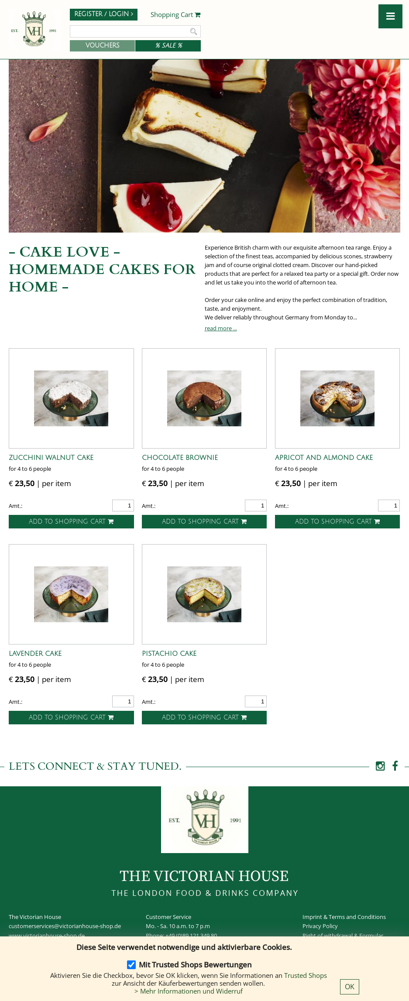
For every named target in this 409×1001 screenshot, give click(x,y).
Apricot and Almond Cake (324, 457)
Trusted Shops (305, 975)
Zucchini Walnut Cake (51, 457)
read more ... (221, 328)
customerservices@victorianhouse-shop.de (65, 926)
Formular (371, 935)
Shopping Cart (176, 15)
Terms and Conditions (357, 917)
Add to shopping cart (71, 521)
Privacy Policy (320, 926)
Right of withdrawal (327, 935)
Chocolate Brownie (180, 457)
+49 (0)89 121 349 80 (191, 935)
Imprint (312, 917)
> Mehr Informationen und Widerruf (188, 991)
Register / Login (103, 14)
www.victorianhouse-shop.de (47, 935)
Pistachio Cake (169, 653)
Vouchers (103, 45)
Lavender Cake (35, 653)
